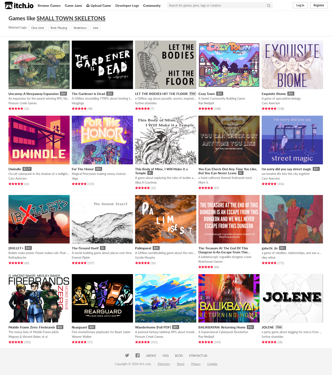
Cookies (212, 364)
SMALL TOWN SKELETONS (71, 18)
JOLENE (268, 327)
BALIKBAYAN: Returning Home (222, 327)
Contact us (198, 355)
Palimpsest (143, 248)
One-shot (37, 28)
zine (95, 28)
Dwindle (14, 169)
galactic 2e (270, 248)
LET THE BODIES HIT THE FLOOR (161, 94)
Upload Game (98, 5)
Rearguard (79, 327)
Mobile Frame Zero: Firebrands (31, 327)
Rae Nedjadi (206, 103)
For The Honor (83, 169)
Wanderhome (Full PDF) (153, 327)
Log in (300, 5)
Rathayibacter (17, 257)
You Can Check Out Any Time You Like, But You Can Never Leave (227, 171)
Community (151, 5)
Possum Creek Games (22, 103)
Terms (180, 364)
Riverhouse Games (210, 261)
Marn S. (203, 182)
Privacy (196, 364)
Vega (75, 178)
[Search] (269, 5)
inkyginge (78, 103)
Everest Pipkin (81, 257)
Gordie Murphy (145, 257)
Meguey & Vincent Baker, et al (27, 336)
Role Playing (59, 28)
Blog (179, 355)
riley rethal (268, 257)
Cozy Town (206, 94)
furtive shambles (146, 103)
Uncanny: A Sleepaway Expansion (33, 94)
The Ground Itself (85, 248)
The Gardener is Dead (88, 94)
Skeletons (80, 28)
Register (319, 5)
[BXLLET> (16, 248)
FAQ (166, 355)
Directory (164, 364)
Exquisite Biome (274, 94)
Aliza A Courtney (146, 182)
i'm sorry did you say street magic (286, 169)
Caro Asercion (271, 103)
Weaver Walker (82, 336)
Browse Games (49, 5)
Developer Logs (127, 5)
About (151, 355)
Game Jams (73, 5)
